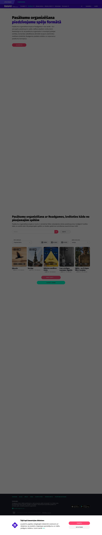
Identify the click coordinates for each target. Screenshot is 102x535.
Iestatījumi (79, 527)
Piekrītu (79, 523)
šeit (43, 528)
